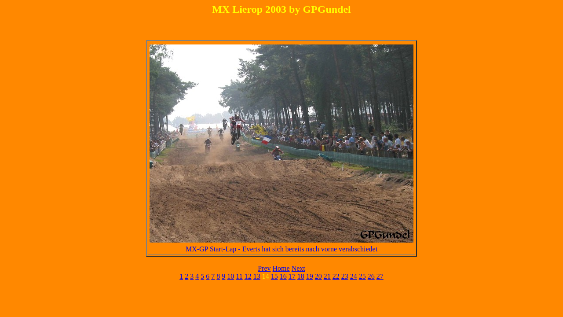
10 (230, 276)
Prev (264, 268)
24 (353, 276)
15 (274, 276)
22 (336, 276)
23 (344, 276)
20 (318, 276)
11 (239, 276)
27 (380, 276)
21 (327, 276)
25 (362, 276)
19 (309, 276)
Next (298, 268)
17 (292, 276)
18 (300, 276)
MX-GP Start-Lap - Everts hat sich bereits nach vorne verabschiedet (281, 249)
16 (283, 276)
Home (281, 268)
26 (371, 276)
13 (256, 276)
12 (248, 276)
